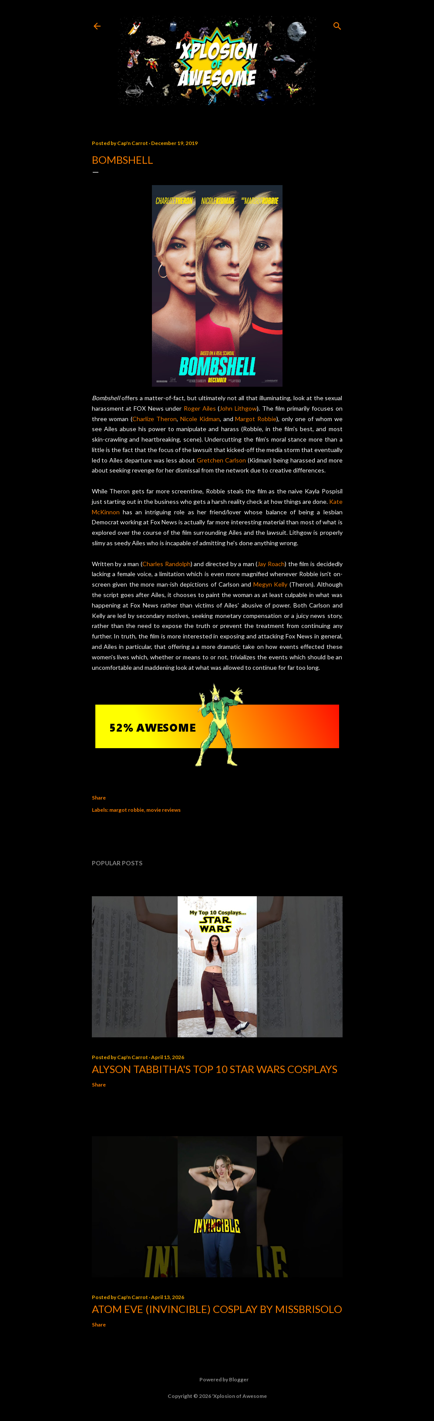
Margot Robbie (255, 418)
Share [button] (99, 797)
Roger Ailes (200, 408)
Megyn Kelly (270, 584)
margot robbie (126, 810)
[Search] (337, 24)
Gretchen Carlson (221, 460)
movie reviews (163, 810)
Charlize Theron (154, 418)
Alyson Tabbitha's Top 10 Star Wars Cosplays (214, 1069)
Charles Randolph (166, 563)
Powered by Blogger (217, 1379)
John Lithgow (238, 408)
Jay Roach (271, 563)
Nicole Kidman (200, 418)
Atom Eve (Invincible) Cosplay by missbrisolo (217, 1309)
